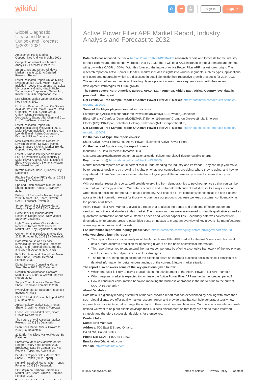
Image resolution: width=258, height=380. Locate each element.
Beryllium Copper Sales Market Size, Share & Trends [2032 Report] (38, 357)
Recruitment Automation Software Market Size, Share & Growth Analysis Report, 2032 (39, 274)
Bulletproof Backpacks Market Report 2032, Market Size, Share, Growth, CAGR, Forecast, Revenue (39, 198)
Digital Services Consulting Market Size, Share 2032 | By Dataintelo (37, 266)
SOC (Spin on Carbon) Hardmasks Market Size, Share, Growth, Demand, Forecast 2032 (39, 372)
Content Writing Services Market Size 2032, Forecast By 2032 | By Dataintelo (39, 235)
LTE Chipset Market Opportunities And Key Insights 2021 (39, 100)
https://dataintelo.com (110, 346)
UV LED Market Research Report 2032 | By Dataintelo (40, 299)
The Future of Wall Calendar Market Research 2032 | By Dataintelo (38, 321)
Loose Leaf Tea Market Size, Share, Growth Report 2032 (38, 314)
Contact (238, 371)
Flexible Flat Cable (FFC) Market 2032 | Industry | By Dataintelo (40, 179)
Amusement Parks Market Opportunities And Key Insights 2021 (38, 56)
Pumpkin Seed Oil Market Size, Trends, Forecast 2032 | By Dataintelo (40, 364)
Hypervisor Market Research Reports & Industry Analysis (40, 291)
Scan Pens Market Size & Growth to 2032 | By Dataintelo (38, 328)
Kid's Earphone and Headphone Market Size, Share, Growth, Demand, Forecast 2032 (40, 257)
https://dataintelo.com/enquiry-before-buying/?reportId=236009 (193, 230)
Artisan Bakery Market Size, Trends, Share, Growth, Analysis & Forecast (38, 306)
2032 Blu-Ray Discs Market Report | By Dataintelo (40, 336)
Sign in (210, 9)
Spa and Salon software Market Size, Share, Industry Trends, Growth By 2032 (38, 187)
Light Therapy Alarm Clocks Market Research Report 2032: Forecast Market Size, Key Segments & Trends (38, 226)
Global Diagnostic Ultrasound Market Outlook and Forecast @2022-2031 (37, 39)
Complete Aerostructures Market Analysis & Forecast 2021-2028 (35, 64)
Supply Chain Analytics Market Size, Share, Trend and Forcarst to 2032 (38, 284)
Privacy (218, 371)
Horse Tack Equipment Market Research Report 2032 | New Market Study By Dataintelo (38, 215)
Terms (193, 371)
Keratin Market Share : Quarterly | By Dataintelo (38, 171)
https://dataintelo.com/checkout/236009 (135, 160)
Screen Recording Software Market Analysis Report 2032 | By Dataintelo (38, 207)
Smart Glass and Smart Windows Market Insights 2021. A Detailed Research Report (36, 72)
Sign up (232, 9)
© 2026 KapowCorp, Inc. (97, 371)
